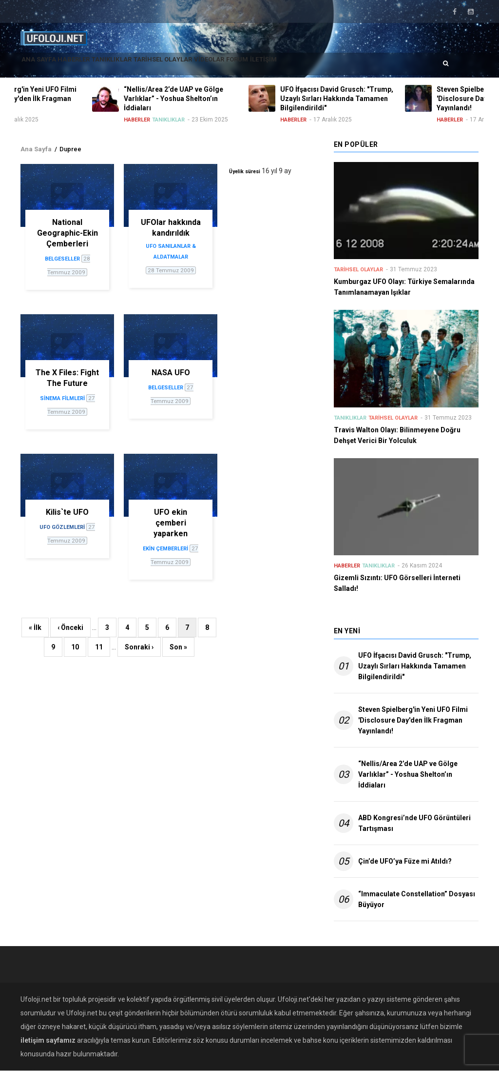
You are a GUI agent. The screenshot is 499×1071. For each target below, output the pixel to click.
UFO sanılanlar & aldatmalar (171, 251)
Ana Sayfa (44, 65)
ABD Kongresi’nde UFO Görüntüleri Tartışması (414, 823)
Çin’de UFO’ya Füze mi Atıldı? (405, 861)
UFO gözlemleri (62, 527)
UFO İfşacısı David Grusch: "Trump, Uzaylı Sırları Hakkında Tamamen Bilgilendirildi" (414, 666)
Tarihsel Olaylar (201, 65)
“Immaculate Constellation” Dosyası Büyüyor (416, 899)
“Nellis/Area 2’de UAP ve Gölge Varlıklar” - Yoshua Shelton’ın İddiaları (408, 774)
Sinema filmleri (62, 398)
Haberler (90, 65)
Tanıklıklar (138, 65)
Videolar (259, 65)
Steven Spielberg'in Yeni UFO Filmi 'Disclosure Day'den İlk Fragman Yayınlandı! (413, 720)
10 (78, 645)
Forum (297, 65)
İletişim (334, 65)
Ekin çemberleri (165, 549)
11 (102, 645)
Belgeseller (62, 259)
